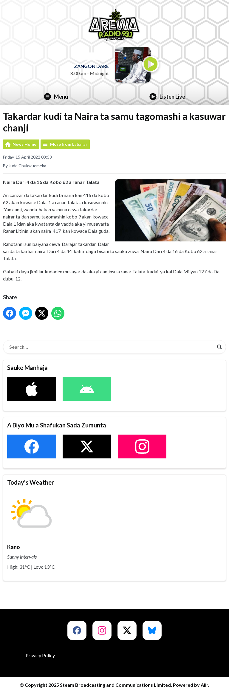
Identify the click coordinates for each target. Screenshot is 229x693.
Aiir (204, 685)
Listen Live (167, 96)
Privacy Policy (40, 655)
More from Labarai (68, 144)
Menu (56, 96)
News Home (24, 144)
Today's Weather (30, 482)
